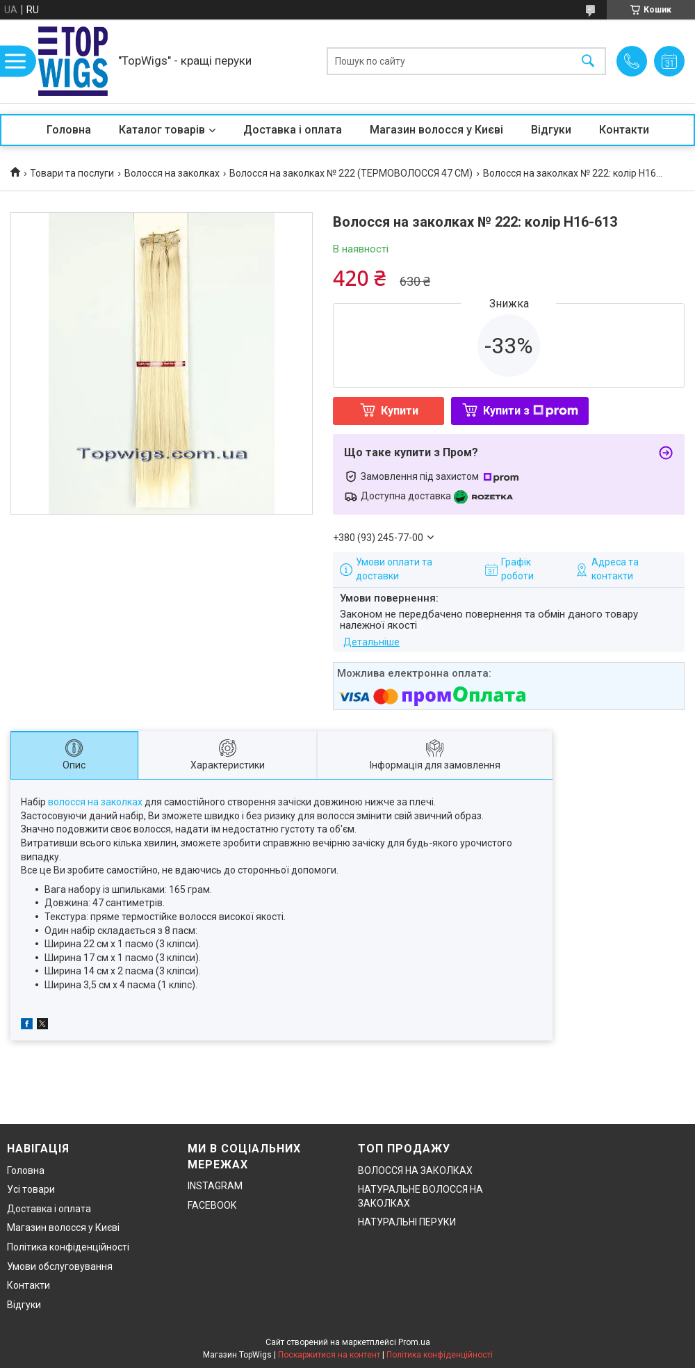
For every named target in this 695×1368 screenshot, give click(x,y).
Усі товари (31, 1189)
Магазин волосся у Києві (436, 129)
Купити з (530, 410)
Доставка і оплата (292, 129)
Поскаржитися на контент (329, 1355)
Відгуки (551, 129)
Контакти (624, 129)
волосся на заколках (95, 801)
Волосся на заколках (172, 173)
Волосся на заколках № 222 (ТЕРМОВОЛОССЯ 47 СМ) (351, 173)
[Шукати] (588, 61)
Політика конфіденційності (68, 1247)
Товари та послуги (72, 173)
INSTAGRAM (215, 1185)
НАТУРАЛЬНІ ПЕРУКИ (407, 1222)
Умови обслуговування (60, 1266)
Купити (399, 410)
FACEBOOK (212, 1205)
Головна (69, 129)
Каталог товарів (162, 129)
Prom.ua (414, 1342)
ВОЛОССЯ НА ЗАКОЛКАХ (415, 1170)
